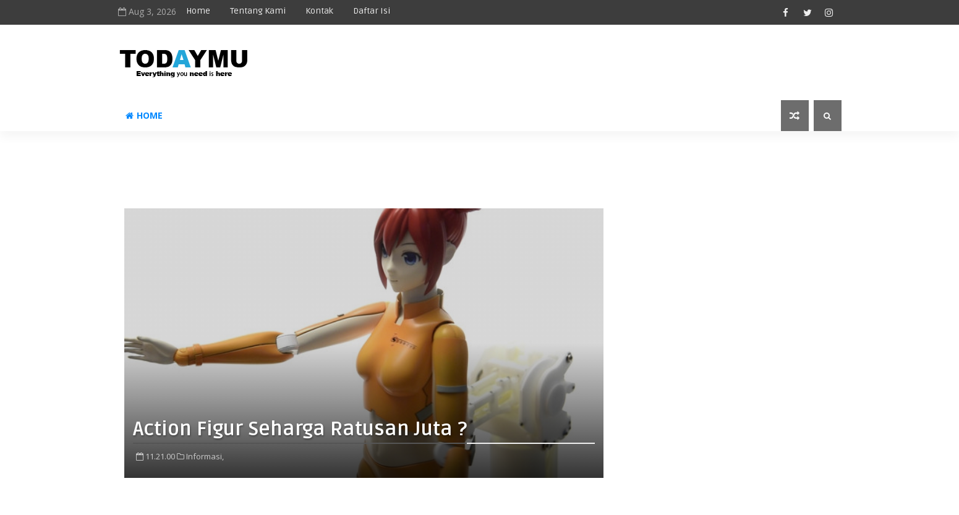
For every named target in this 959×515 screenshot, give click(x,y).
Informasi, (205, 456)
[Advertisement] (479, 159)
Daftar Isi (371, 11)
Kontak (319, 11)
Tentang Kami (258, 11)
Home (198, 11)
